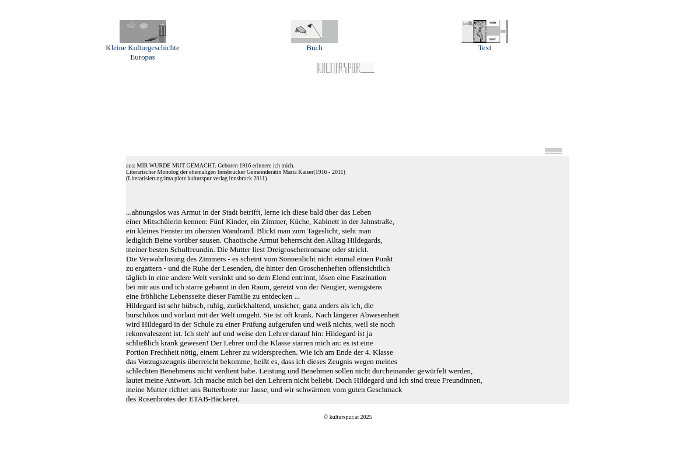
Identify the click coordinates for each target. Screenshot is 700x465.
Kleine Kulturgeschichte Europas (142, 48)
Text (484, 44)
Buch (314, 44)
